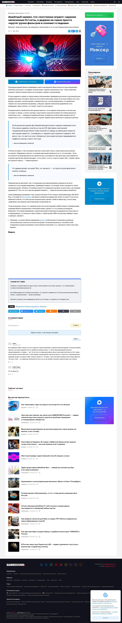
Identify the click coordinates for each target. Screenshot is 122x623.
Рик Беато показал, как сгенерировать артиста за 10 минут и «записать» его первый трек (39, 299)
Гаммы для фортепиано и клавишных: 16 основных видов (97, 90)
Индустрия (23, 434)
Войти (76, 325)
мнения (43, 306)
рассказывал (26, 197)
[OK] (75, 564)
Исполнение (11, 13)
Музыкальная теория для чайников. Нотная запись (97, 148)
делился (43, 220)
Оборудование (25, 422)
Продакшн (23, 407)
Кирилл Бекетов (19, 13)
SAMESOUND (20, 612)
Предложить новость (94, 15)
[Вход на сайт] (115, 2)
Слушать (99, 58)
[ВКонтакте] (46, 564)
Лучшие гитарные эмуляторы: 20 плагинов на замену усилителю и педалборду (97, 129)
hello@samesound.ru (109, 564)
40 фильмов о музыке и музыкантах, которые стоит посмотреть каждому (98, 167)
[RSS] (80, 564)
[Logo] (8, 2)
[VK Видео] (61, 564)
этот (55, 613)
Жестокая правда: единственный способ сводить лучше (45, 456)
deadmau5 (20, 306)
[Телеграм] (41, 564)
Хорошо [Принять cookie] (105, 617)
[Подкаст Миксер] (70, 564)
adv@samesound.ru (110, 566)
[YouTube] (56, 564)
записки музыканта (32, 306)
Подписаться (99, 199)
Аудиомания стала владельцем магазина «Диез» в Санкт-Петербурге (51, 481)
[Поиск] (118, 2)
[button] (69, 31)
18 (35, 498)
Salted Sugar (16, 367)
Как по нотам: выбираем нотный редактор (96, 109)
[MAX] (51, 564)
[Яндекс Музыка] (66, 564)
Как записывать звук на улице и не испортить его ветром (45, 405)
